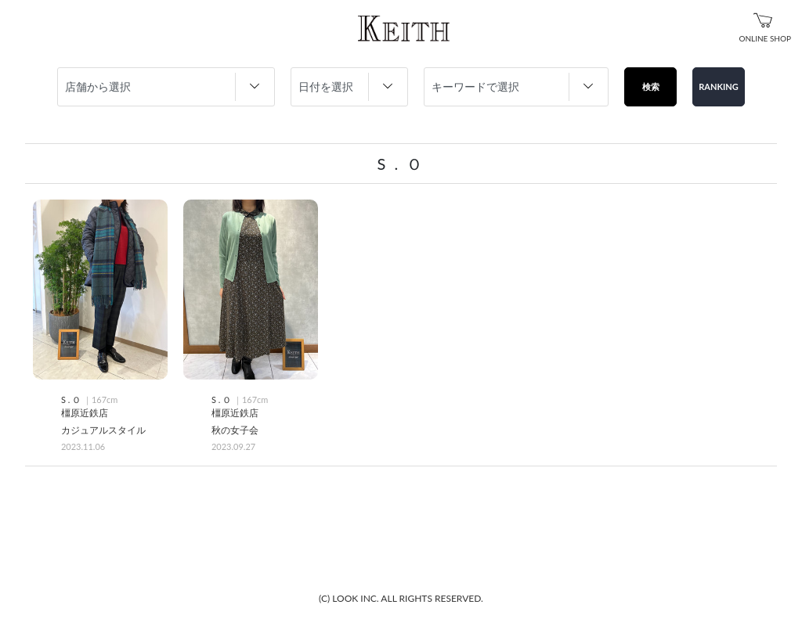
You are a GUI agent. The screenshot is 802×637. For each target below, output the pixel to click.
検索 (650, 86)
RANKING (718, 86)
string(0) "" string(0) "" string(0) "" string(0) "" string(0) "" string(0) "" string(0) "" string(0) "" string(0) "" (516, 86)
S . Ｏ (72, 399)
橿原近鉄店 (84, 413)
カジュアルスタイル (103, 430)
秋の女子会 (234, 430)
